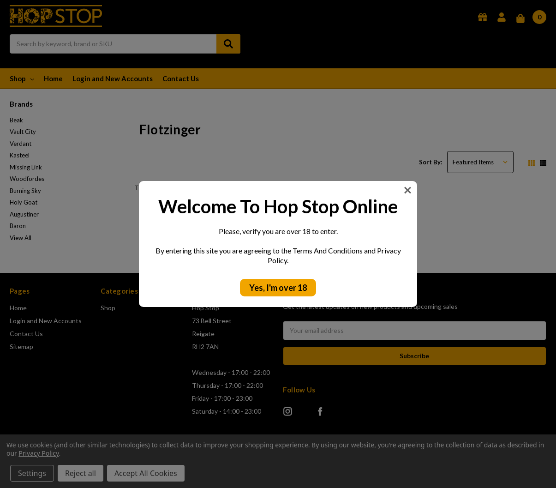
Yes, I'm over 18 (278, 288)
